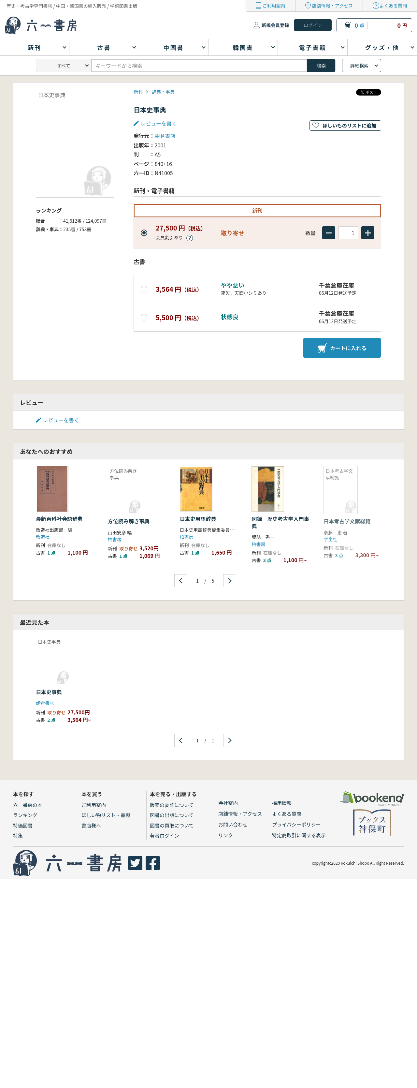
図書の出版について (172, 815)
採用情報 (282, 802)
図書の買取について (172, 825)
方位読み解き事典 (129, 521)
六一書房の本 (27, 804)
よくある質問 (393, 5)
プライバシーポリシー (296, 824)
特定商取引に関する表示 (299, 835)
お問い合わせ (233, 824)
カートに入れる (342, 348)
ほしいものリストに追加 (349, 125)
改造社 (43, 536)
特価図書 (23, 825)
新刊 (138, 91)
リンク (225, 835)
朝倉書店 (165, 136)
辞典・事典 (163, 91)
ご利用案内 (274, 5)
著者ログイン (164, 835)
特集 (18, 835)
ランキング (25, 815)
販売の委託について (172, 804)
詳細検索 (359, 65)
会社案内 (228, 802)
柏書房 (115, 539)
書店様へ (91, 825)
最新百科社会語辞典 (59, 519)
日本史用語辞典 (198, 519)
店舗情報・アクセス (332, 5)
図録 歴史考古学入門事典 (280, 522)
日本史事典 (49, 692)
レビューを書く (158, 123)
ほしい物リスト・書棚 (105, 815)
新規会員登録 (275, 25)
